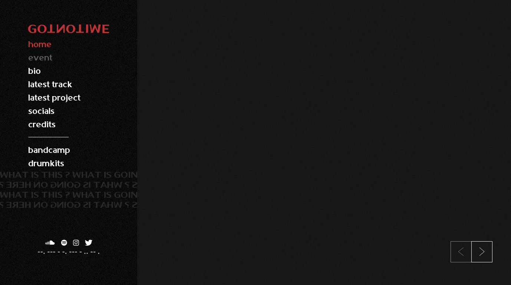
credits (42, 124)
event (40, 57)
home (40, 44)
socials (41, 111)
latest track (50, 84)
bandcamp (49, 150)
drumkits (46, 163)
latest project (54, 97)
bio (34, 71)
